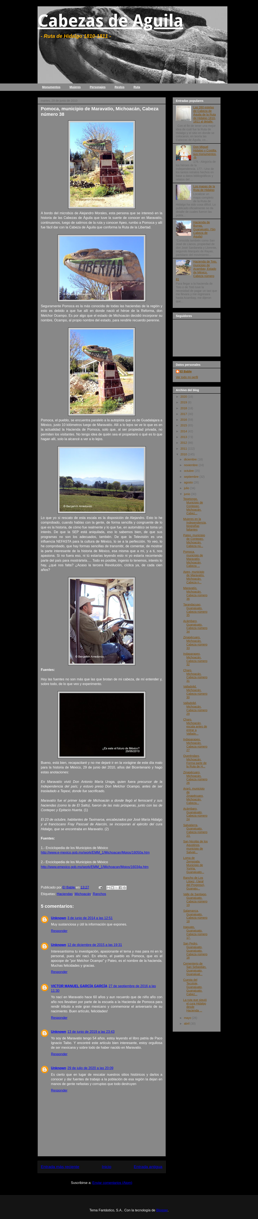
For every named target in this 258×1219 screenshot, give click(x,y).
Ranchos (99, 894)
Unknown (58, 918)
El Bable (186, 371)
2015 (184, 425)
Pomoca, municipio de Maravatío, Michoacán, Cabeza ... (193, 559)
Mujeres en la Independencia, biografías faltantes (195, 524)
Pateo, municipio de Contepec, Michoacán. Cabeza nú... (194, 540)
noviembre (191, 465)
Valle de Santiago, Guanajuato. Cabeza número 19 (195, 899)
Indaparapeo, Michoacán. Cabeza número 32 (195, 659)
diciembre (191, 459)
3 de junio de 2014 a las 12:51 (90, 918)
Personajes (98, 87)
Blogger (161, 1210)
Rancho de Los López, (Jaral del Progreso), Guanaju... (194, 883)
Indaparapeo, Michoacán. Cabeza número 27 (195, 745)
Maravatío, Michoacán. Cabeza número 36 (195, 593)
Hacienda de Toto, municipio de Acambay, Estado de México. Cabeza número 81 (196, 270)
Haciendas (65, 894)
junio (187, 494)
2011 (184, 448)
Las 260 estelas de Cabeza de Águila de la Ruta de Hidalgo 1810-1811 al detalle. (204, 114)
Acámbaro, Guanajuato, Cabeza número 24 (195, 814)
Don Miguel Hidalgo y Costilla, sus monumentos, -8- (205, 152)
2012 (184, 442)
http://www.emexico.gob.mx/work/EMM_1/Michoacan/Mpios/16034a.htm (95, 867)
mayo (188, 1018)
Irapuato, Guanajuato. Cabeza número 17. (195, 932)
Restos (119, 87)
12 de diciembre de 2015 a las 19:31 (95, 945)
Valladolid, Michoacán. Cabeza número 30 (195, 692)
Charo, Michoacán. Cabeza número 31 (195, 676)
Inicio (106, 1166)
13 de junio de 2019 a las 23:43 (91, 1031)
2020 (184, 396)
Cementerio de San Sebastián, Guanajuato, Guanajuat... (194, 969)
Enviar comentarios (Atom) (112, 1183)
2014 (184, 431)
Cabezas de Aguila (110, 21)
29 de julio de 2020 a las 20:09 (90, 1068)
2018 (184, 408)
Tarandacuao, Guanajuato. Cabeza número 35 (195, 610)
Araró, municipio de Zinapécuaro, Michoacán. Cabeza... (193, 795)
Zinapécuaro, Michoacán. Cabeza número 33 (195, 643)
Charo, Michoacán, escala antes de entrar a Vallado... (195, 726)
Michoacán (83, 894)
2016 (184, 419)
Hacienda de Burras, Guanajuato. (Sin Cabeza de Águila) (204, 229)
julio (187, 488)
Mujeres (75, 87)
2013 (184, 437)
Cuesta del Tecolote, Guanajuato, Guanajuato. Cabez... (192, 987)
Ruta (137, 87)
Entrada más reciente (60, 1166)
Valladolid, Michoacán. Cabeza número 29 (195, 708)
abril (187, 1023)
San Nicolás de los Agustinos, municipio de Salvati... (195, 847)
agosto (189, 482)
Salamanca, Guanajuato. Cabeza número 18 (195, 916)
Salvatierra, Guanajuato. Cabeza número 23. (195, 830)
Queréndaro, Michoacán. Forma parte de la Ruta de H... (195, 761)
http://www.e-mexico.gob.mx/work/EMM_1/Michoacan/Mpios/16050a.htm (95, 852)
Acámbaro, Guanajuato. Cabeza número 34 (195, 626)
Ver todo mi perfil (187, 377)
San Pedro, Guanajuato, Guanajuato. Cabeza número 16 (195, 950)
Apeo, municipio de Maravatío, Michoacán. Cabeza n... (193, 577)
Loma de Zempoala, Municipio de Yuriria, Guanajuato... (193, 865)
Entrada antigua (148, 1166)
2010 (184, 454)
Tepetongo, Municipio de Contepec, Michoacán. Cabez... (193, 506)
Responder (59, 931)
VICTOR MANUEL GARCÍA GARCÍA (79, 986)
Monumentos (51, 87)
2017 (184, 414)
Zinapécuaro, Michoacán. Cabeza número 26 (195, 778)
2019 (184, 402)
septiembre (191, 476)
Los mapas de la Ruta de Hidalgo (204, 188)
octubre (189, 470)
